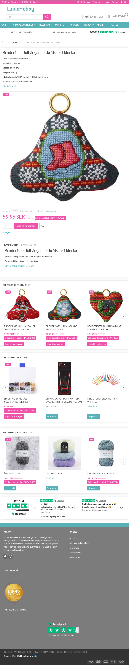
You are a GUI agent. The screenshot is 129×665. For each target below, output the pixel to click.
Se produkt (52, 416)
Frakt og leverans (101, 2)
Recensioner (28, 245)
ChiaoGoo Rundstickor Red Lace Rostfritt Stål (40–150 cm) (64, 400)
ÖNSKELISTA (94, 16)
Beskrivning (11, 245)
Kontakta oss (83, 2)
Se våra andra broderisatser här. (19, 265)
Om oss (115, 2)
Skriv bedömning (48, 210)
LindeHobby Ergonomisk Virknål (102, 400)
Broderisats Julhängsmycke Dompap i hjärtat (104, 327)
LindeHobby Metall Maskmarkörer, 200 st (17, 400)
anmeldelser (26, 210)
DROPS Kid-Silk (54, 473)
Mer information (10, 86)
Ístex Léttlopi (12, 473)
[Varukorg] (117, 16)
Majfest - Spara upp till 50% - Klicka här (20, 2)
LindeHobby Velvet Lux (100, 473)
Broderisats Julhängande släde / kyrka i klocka (19, 327)
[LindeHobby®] (20, 8)
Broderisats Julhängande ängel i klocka (61, 327)
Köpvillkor (80, 652)
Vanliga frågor (22, 652)
